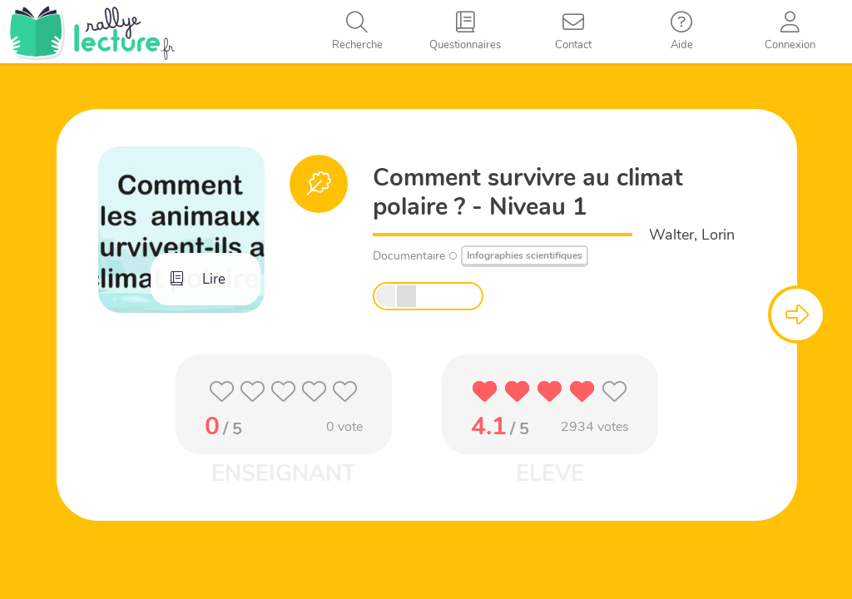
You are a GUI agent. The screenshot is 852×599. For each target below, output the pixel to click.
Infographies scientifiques (524, 255)
